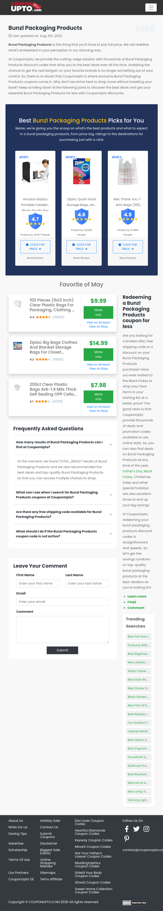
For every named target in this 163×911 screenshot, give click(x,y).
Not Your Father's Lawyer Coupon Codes (93, 855)
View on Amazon (98, 322)
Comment (24, 611)
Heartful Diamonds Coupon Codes (90, 832)
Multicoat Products (141, 766)
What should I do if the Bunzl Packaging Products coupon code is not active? (56, 534)
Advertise (16, 843)
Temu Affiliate (51, 879)
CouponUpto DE (21, 879)
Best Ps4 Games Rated (144, 636)
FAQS (131, 602)
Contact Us (49, 827)
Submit (62, 650)
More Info (98, 312)
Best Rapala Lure (139, 714)
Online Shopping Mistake (48, 863)
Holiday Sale (50, 820)
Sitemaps (48, 872)
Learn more (136, 596)
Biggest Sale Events (50, 852)
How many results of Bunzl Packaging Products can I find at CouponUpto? (59, 444)
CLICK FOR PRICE (35, 247)
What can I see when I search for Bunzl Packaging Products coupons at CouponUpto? (57, 495)
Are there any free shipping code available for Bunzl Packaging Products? (59, 514)
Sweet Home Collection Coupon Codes (93, 891)
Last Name (74, 575)
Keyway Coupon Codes (94, 840)
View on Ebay (98, 326)
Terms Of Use (19, 859)
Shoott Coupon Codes (93, 882)
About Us (16, 820)
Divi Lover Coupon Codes (89, 822)
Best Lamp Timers (140, 792)
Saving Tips (18, 833)
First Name (25, 575)
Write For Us (18, 827)
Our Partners (19, 872)
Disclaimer (48, 843)
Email (21, 593)
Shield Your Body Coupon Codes (88, 874)
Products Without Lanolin (145, 645)
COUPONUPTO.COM (44, 902)
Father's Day (132, 471)
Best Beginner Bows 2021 (145, 654)
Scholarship (18, 850)
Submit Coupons (47, 835)
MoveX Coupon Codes (93, 846)
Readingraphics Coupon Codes (87, 865)
